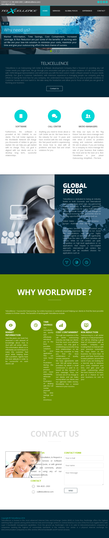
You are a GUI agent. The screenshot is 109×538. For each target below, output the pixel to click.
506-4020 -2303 (43, 486)
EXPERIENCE (87, 11)
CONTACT (101, 11)
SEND (70, 490)
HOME (45, 11)
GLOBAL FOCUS (71, 11)
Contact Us (54, 88)
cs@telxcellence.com (45, 491)
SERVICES (56, 11)
